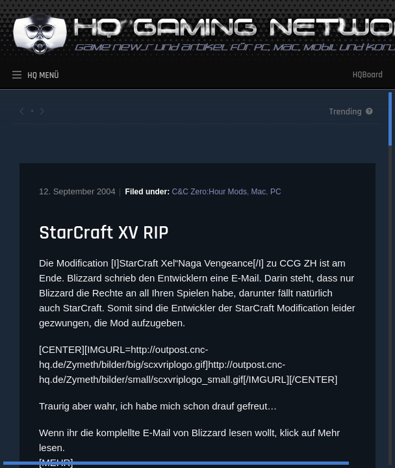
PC (275, 191)
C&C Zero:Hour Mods (209, 191)
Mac (258, 191)
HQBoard (368, 75)
